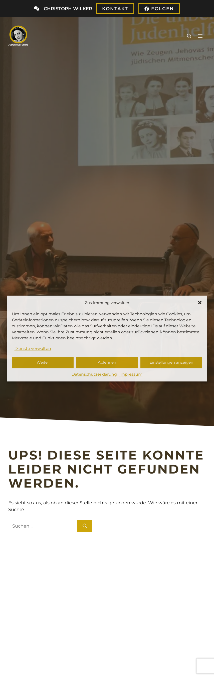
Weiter (43, 362)
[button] (199, 302)
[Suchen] (84, 526)
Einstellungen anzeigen (171, 362)
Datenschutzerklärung (94, 374)
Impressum (131, 374)
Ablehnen (107, 362)
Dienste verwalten (33, 348)
